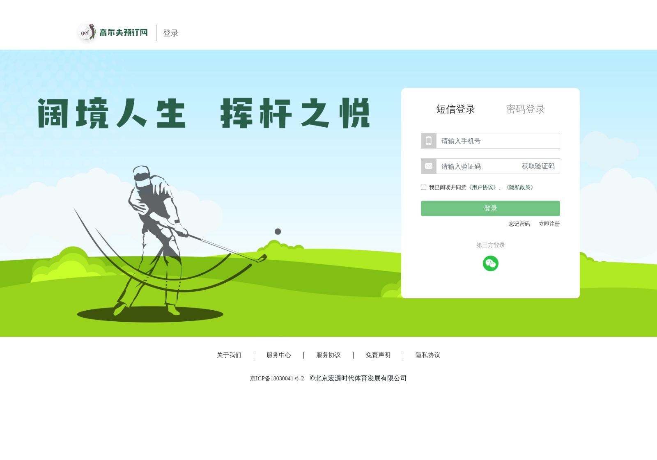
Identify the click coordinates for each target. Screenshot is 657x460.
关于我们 (229, 355)
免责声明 (378, 355)
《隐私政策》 (520, 187)
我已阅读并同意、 (482, 187)
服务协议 (328, 355)
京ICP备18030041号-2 (277, 378)
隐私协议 (428, 355)
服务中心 (278, 355)
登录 (490, 208)
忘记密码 (519, 224)
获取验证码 (538, 166)
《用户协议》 (482, 187)
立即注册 (549, 224)
